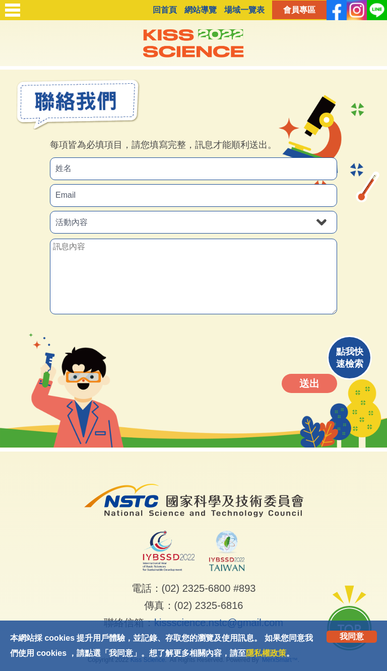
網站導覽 (200, 10)
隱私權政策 (266, 653)
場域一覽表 (244, 10)
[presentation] (262, 344)
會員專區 (299, 10)
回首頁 (165, 10)
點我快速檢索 (349, 358)
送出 (309, 383)
